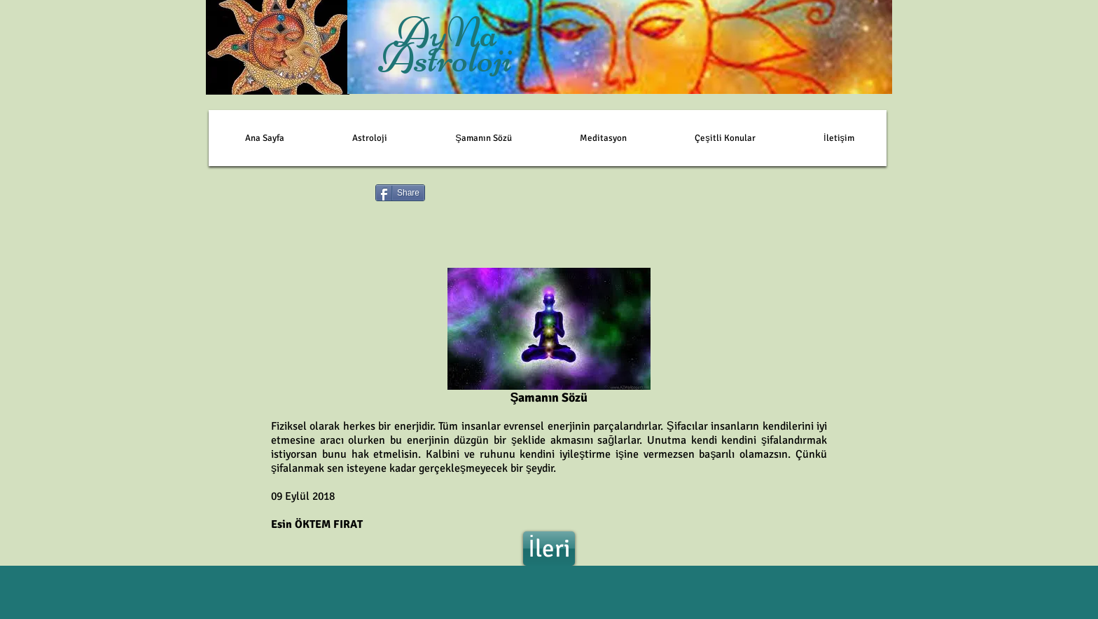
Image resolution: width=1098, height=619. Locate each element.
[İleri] (549, 548)
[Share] (400, 192)
